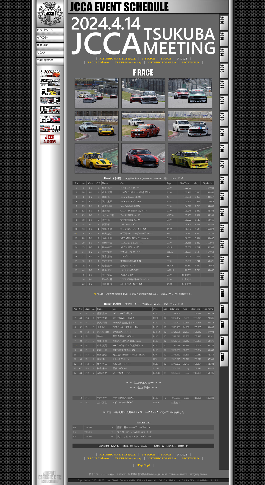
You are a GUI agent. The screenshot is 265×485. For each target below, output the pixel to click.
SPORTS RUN (190, 62)
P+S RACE (148, 58)
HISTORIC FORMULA (162, 62)
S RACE (166, 58)
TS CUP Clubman (98, 62)
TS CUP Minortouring (128, 62)
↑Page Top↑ (143, 465)
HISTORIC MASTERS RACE (117, 58)
